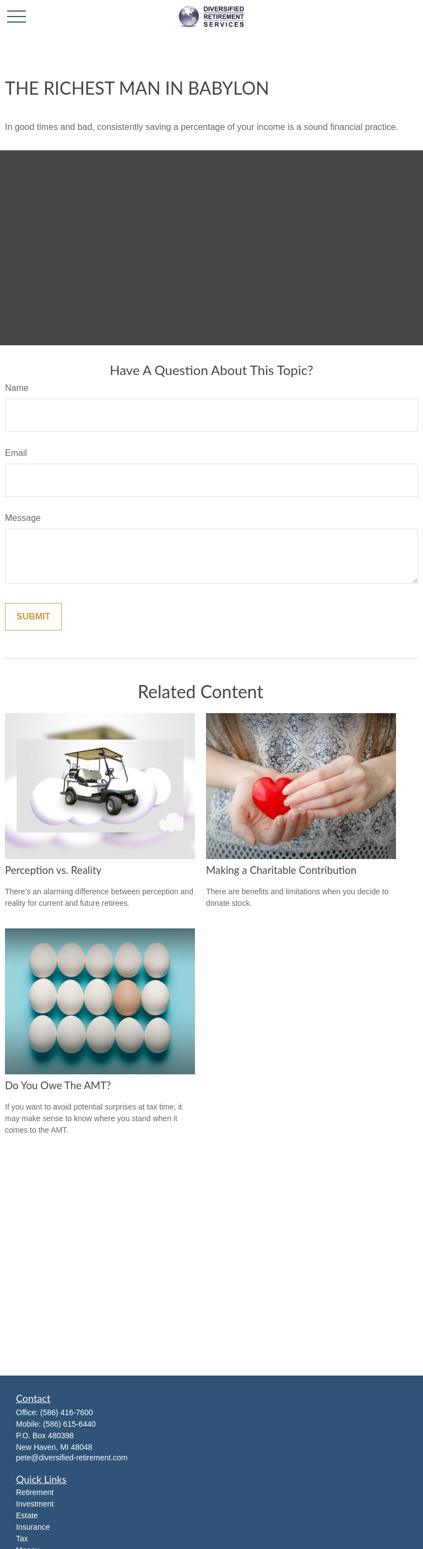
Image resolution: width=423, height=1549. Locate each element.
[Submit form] (33, 617)
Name (17, 388)
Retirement (34, 1492)
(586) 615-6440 (69, 1424)
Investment (34, 1503)
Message (23, 518)
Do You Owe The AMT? (58, 1085)
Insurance (33, 1527)
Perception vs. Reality (53, 870)
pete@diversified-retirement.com (72, 1457)
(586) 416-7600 (66, 1412)
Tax (22, 1538)
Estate (27, 1515)
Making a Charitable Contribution (281, 870)
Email (16, 453)
